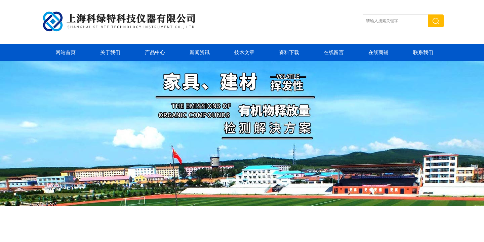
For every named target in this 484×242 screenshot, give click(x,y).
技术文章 (244, 52)
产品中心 (155, 52)
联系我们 (423, 52)
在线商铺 (378, 52)
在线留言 (334, 52)
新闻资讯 (200, 52)
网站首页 (65, 52)
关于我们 (110, 52)
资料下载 (289, 52)
